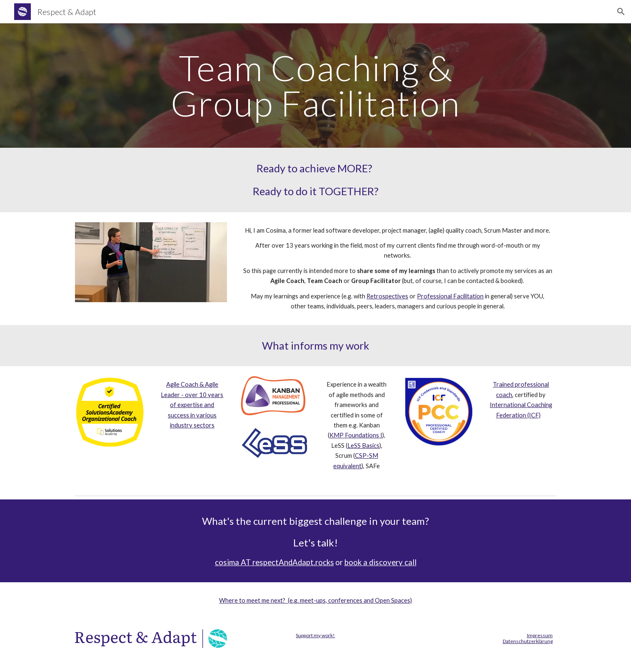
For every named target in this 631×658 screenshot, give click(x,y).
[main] (315, 85)
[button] (621, 12)
